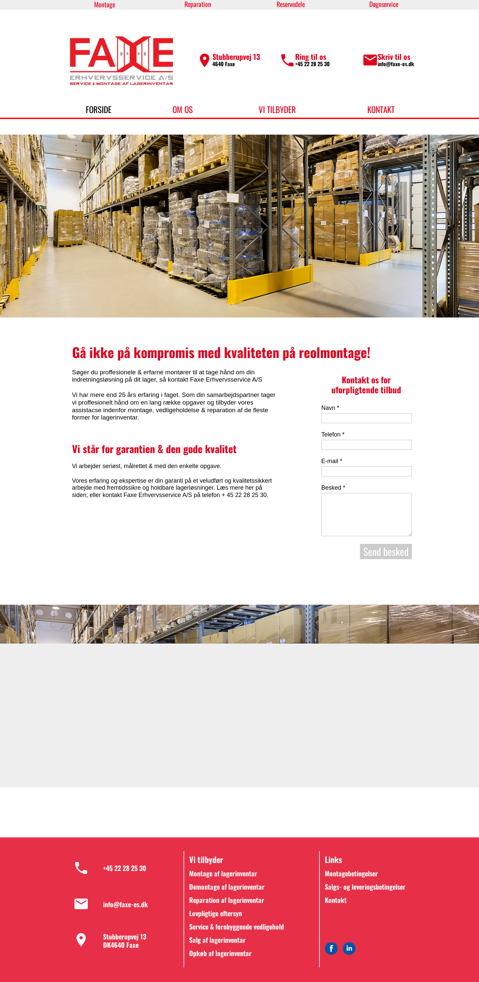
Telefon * (333, 434)
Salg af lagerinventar (217, 940)
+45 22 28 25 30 (313, 64)
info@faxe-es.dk (396, 64)
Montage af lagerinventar (223, 873)
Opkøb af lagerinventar (220, 953)
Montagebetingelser (351, 873)
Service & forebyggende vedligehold (236, 926)
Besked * (333, 487)
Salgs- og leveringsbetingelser (365, 887)
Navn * (330, 408)
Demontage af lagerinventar (227, 887)
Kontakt (336, 900)
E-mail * (331, 461)
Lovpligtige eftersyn (215, 913)
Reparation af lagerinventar (226, 900)
